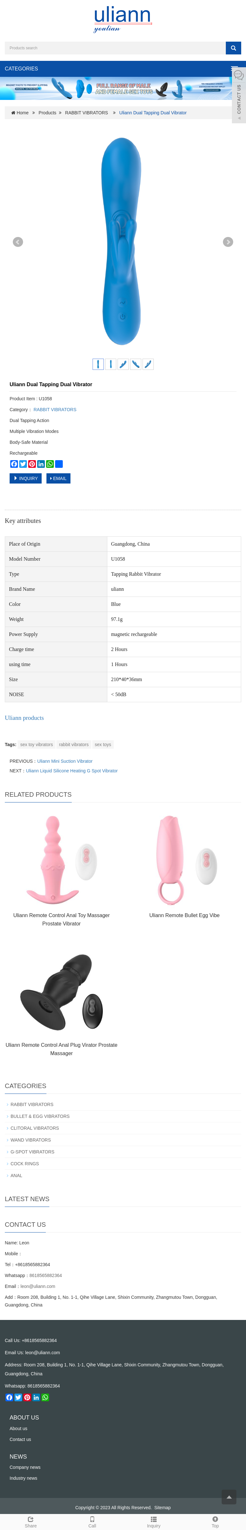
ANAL (16, 1175)
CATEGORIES (21, 68)
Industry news (23, 1478)
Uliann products (24, 717)
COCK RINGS (25, 1163)
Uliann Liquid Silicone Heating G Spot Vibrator (72, 770)
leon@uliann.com (37, 1286)
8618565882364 (45, 1275)
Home (23, 112)
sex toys (103, 744)
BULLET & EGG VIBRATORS (40, 1116)
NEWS (18, 1456)
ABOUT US (24, 1417)
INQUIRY (25, 478)
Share (31, 1521)
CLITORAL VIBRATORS (35, 1128)
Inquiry (153, 1521)
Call (92, 1521)
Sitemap (162, 1507)
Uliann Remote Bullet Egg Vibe (184, 915)
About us (18, 1428)
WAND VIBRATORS (31, 1140)
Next (228, 242)
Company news (25, 1467)
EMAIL (58, 478)
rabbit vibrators (74, 744)
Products (47, 112)
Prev (18, 242)
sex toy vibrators (36, 744)
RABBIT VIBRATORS (86, 112)
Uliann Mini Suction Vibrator (65, 761)
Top (215, 1521)
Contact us (20, 1439)
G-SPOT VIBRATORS (32, 1151)
